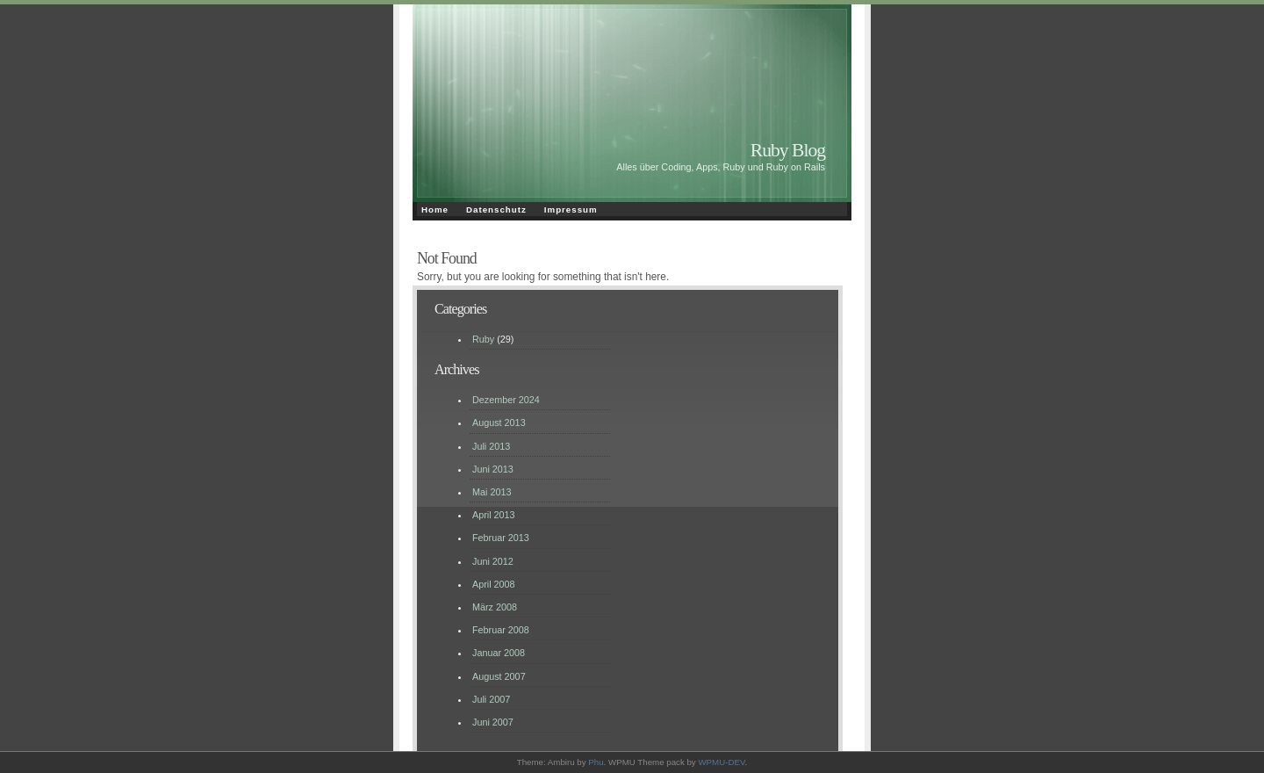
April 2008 (493, 584)
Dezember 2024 (506, 399)
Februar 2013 (500, 537)
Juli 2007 (491, 699)
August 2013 (499, 422)
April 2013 (493, 514)
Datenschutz (496, 209)
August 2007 (499, 676)
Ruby (483, 339)
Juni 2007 (493, 722)
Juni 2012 (493, 561)
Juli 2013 (491, 446)
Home (435, 209)
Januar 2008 (498, 652)
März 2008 (494, 607)
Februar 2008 (500, 630)
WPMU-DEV (721, 762)
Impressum (571, 209)
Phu (595, 762)
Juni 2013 (493, 469)
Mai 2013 (491, 492)
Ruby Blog (787, 150)
